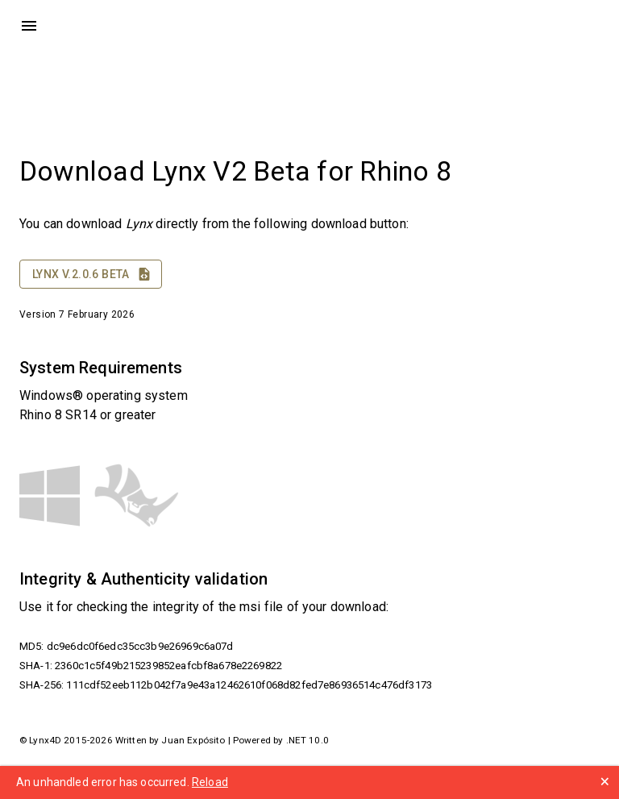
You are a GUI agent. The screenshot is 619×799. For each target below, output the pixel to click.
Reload (210, 782)
